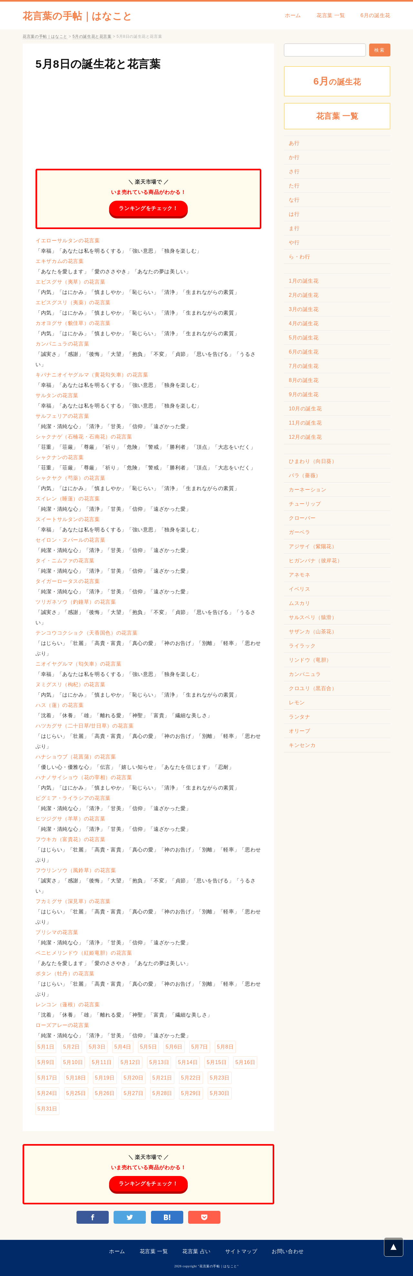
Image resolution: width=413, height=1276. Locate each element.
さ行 (294, 171)
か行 (294, 157)
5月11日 (102, 1062)
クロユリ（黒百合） (313, 688)
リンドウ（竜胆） (310, 660)
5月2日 (71, 1047)
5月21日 (162, 1077)
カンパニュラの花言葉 (62, 344)
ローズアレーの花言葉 (62, 1025)
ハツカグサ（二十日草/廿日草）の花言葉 (84, 725)
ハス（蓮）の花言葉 (59, 705)
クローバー (302, 518)
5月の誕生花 (304, 337)
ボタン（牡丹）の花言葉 (65, 973)
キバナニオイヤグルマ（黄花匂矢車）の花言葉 (91, 374)
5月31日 (47, 1108)
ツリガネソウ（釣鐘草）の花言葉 (75, 602)
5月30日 (220, 1093)
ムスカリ (299, 603)
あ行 (294, 143)
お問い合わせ (288, 1251)
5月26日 (105, 1093)
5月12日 (130, 1062)
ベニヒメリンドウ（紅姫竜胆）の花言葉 (83, 953)
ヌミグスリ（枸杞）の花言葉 (70, 684)
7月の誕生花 (304, 366)
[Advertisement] (148, 117)
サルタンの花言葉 (56, 395)
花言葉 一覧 (331, 15)
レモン (297, 702)
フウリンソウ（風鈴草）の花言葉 (75, 870)
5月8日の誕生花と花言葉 (98, 64)
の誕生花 (337, 81)
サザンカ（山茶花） (313, 631)
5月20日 (134, 1077)
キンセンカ (302, 745)
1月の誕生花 (304, 281)
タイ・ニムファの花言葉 (65, 560)
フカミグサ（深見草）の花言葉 (73, 901)
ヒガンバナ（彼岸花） (315, 560)
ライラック (302, 645)
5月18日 (76, 1077)
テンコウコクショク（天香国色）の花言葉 (86, 633)
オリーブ (299, 731)
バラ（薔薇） (305, 475)
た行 (294, 185)
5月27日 (134, 1093)
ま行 (294, 228)
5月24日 (47, 1093)
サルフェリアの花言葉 (62, 416)
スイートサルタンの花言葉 (67, 519)
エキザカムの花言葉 (59, 261)
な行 (294, 200)
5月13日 (159, 1062)
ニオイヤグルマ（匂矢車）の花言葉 (78, 664)
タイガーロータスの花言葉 (67, 581)
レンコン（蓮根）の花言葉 (67, 1004)
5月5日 (148, 1047)
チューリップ (305, 504)
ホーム (293, 15)
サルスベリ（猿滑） (313, 617)
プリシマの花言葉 (56, 932)
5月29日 (191, 1093)
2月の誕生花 (304, 295)
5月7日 (199, 1047)
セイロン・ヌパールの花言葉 (70, 540)
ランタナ (299, 716)
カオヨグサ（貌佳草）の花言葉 (73, 323)
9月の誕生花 (304, 394)
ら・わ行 (299, 256)
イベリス (299, 589)
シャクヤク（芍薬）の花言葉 (70, 478)
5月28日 (162, 1093)
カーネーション (307, 489)
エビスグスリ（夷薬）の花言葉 (73, 302)
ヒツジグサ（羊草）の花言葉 (70, 818)
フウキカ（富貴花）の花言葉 (70, 839)
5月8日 (225, 1047)
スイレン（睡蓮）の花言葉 (67, 498)
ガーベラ (299, 532)
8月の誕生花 (304, 380)
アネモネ (299, 575)
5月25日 (76, 1093)
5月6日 (174, 1047)
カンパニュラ (305, 674)
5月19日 (105, 1077)
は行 (294, 214)
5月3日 (97, 1047)
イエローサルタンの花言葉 (67, 240)
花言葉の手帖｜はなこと (78, 16)
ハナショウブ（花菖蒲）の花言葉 (75, 756)
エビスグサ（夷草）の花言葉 (70, 282)
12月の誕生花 (305, 437)
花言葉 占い (196, 1251)
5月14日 (188, 1062)
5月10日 (73, 1062)
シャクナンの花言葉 (59, 457)
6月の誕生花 (375, 15)
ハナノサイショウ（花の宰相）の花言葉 (83, 777)
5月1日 (45, 1047)
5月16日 (245, 1062)
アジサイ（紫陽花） (313, 546)
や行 (294, 242)
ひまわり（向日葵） (313, 461)
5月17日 (47, 1077)
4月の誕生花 (304, 323)
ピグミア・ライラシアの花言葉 (73, 798)
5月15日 (216, 1062)
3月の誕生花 (304, 309)
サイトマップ (241, 1251)
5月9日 (45, 1062)
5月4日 (122, 1047)
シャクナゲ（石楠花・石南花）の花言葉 (83, 436)
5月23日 (220, 1077)
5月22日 (191, 1077)
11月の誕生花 (305, 423)
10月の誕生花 (305, 408)
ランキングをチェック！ (148, 208)
